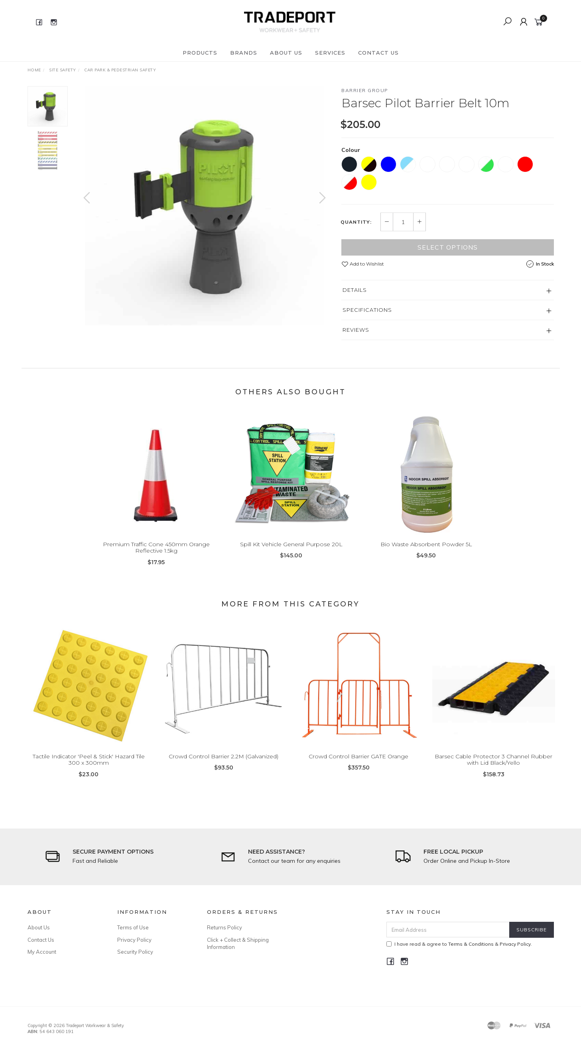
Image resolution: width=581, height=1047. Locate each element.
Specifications (367, 310)
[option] (204, 205)
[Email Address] (448, 929)
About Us (286, 52)
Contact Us (378, 52)
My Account (42, 952)
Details (355, 290)
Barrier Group (364, 90)
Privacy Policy (134, 940)
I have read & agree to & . (459, 944)
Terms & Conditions (471, 944)
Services (330, 52)
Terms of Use (133, 927)
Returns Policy (224, 927)
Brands (243, 52)
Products (200, 52)
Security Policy (135, 952)
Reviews (356, 330)
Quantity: (356, 222)
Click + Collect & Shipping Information (238, 943)
